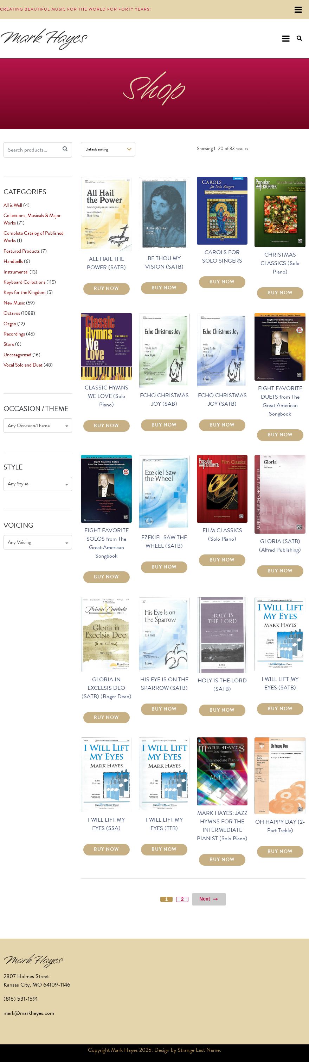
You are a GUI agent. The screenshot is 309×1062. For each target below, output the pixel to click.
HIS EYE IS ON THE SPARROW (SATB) (164, 683)
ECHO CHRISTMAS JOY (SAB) (164, 399)
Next (209, 899)
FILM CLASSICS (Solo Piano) (222, 534)
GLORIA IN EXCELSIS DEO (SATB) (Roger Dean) (106, 688)
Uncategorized (17, 354)
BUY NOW (106, 288)
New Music (14, 303)
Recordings (14, 334)
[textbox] (38, 425)
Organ (10, 323)
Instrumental (16, 272)
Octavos (12, 313)
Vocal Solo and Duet (23, 365)
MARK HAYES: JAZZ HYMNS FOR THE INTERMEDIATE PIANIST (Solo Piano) (222, 826)
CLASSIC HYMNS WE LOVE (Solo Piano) (106, 396)
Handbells (13, 261)
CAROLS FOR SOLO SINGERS (222, 256)
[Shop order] (108, 149)
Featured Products (22, 251)
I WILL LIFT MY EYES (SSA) (106, 824)
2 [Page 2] (182, 899)
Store (9, 344)
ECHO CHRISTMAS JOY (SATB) (222, 399)
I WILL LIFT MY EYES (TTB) (164, 824)
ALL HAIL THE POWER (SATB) (106, 263)
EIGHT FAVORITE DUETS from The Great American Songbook (280, 401)
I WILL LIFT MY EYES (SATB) (280, 683)
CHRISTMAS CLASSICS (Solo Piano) (280, 263)
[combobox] (38, 425)
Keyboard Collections (24, 282)
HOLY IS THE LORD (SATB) (222, 684)
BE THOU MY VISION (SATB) (164, 262)
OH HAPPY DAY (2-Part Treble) (280, 826)
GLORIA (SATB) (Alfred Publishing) (280, 545)
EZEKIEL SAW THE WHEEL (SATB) (164, 541)
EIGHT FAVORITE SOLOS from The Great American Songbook (106, 543)
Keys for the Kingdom (25, 292)
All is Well (13, 205)
